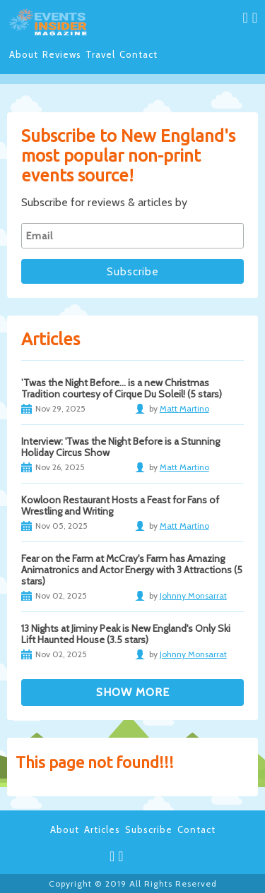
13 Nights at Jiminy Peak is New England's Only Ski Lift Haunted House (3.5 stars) (125, 634)
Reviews (61, 54)
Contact (138, 54)
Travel (100, 54)
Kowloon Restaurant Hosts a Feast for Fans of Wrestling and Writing (120, 505)
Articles (102, 829)
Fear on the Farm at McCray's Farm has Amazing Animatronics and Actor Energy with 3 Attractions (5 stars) (131, 569)
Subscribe (148, 829)
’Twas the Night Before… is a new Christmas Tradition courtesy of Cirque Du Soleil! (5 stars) (121, 388)
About (23, 54)
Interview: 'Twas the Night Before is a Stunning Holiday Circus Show (120, 447)
